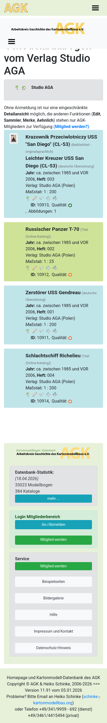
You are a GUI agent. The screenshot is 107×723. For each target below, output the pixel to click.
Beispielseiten (53, 581)
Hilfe (53, 615)
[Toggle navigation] (95, 8)
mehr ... (53, 498)
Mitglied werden (53, 539)
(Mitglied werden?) (71, 126)
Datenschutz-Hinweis (53, 648)
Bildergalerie (53, 598)
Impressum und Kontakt (53, 631)
